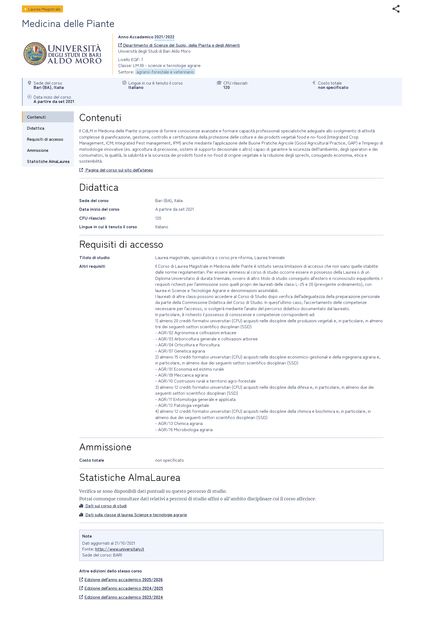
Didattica (35, 128)
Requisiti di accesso (45, 139)
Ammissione (37, 150)
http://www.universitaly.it (119, 548)
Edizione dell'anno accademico (121, 579)
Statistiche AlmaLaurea (48, 161)
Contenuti (36, 117)
